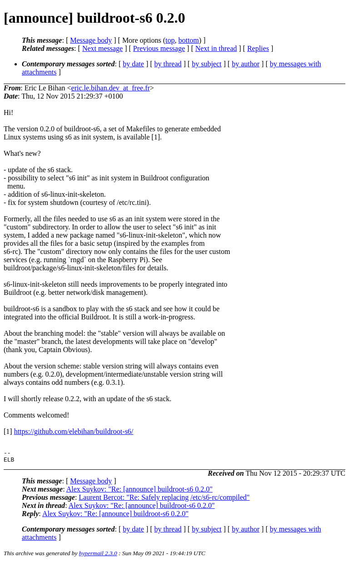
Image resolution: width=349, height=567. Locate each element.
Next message (102, 48)
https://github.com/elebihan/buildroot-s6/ (74, 431)
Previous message (159, 48)
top (169, 40)
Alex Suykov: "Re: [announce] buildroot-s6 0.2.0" (139, 492)
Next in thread (216, 48)
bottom (188, 40)
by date (133, 64)
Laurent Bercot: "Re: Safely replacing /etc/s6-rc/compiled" (164, 500)
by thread (168, 64)
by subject (206, 64)
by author (245, 64)
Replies (258, 48)
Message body (91, 40)
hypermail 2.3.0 (98, 555)
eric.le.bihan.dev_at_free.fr (110, 88)
